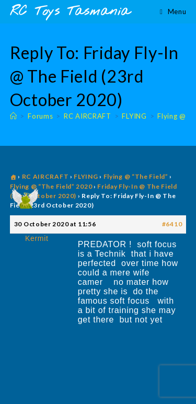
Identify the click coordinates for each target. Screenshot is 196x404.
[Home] (13, 116)
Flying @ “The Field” (135, 176)
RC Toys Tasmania (70, 11)
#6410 (172, 224)
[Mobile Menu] (173, 11)
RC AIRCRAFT (45, 176)
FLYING (86, 176)
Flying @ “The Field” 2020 (51, 186)
